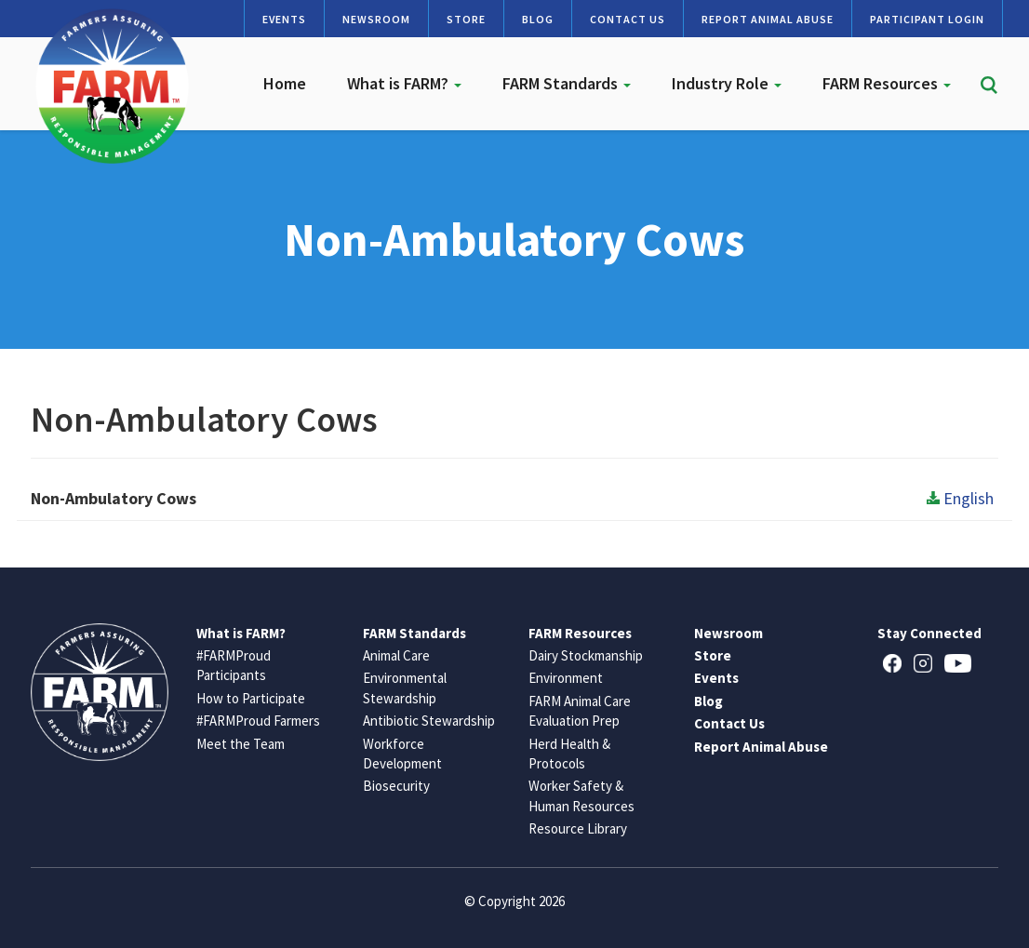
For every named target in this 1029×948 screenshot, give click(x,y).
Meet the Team (240, 744)
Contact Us (627, 19)
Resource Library (577, 828)
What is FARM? (404, 83)
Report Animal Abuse (768, 19)
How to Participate (250, 698)
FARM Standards (566, 83)
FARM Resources (886, 83)
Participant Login (927, 19)
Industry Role (727, 83)
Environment (565, 678)
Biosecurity (396, 785)
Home (284, 83)
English (960, 498)
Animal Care (396, 655)
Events (284, 19)
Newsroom (376, 19)
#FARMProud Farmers (258, 720)
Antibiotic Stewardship (429, 720)
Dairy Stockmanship (585, 655)
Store (466, 19)
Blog (538, 19)
